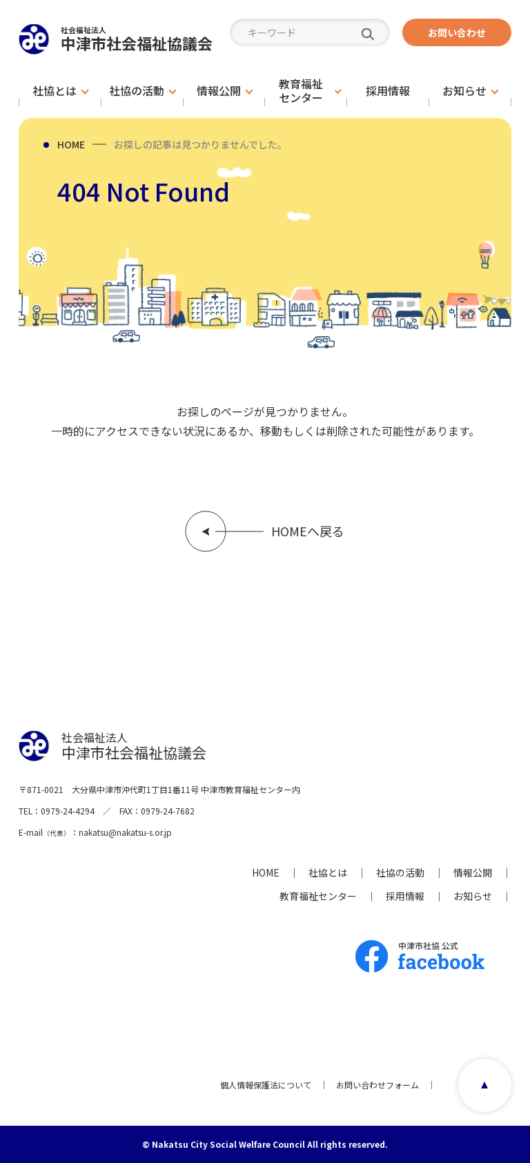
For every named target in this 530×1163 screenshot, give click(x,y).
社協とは (327, 872)
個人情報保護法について (265, 1085)
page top (484, 1085)
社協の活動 (400, 872)
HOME (71, 144)
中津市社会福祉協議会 (137, 39)
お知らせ (472, 896)
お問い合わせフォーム (377, 1085)
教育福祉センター (318, 896)
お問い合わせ (457, 32)
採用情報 (405, 896)
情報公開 (472, 872)
